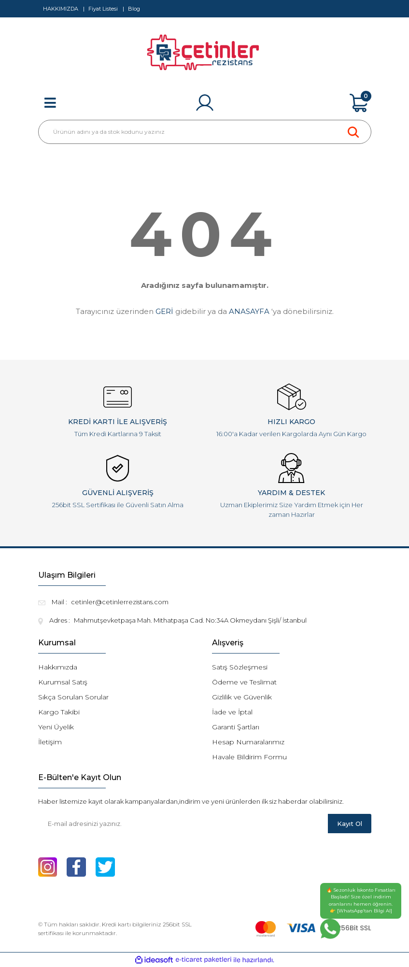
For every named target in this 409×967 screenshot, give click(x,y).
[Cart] (359, 103)
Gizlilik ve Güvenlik (242, 697)
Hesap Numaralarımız (248, 742)
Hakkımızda (57, 667)
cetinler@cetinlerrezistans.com (120, 602)
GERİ (164, 311)
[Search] (204, 132)
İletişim (50, 742)
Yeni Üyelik (56, 727)
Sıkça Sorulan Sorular (73, 697)
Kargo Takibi (59, 712)
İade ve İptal (232, 712)
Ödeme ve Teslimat (244, 682)
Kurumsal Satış (62, 682)
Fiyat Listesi (103, 8)
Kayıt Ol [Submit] (349, 823)
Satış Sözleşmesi (240, 667)
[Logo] (204, 55)
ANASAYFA (249, 311)
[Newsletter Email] (183, 823)
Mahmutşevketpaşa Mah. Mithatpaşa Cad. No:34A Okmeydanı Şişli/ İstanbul (190, 620)
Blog (134, 8)
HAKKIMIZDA (60, 8)
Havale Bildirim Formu (249, 757)
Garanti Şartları (235, 727)
